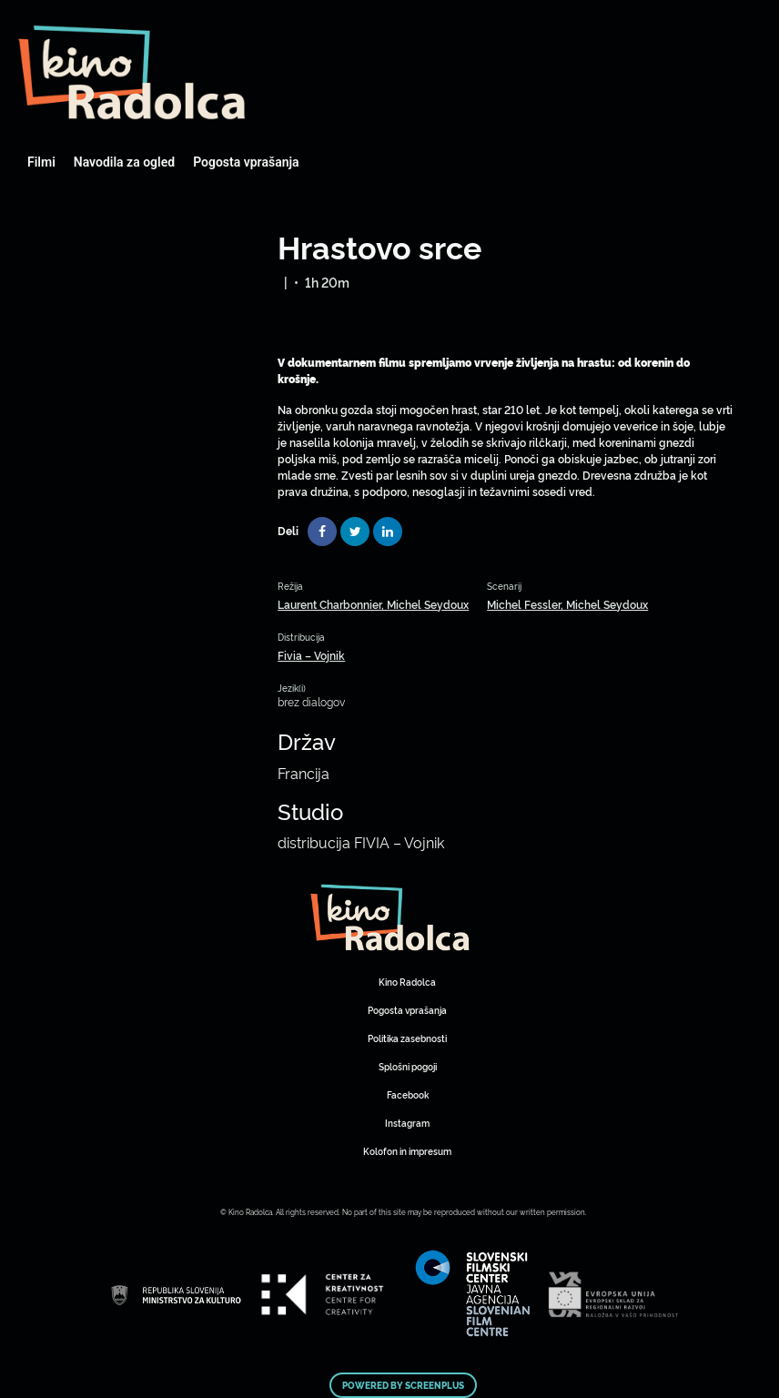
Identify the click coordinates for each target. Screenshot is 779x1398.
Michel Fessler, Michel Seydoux (567, 604)
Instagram (407, 1123)
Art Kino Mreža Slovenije (132, 73)
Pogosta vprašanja (245, 162)
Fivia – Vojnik (311, 655)
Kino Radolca (407, 982)
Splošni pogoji (408, 1066)
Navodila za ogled (124, 162)
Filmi (41, 162)
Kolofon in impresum (407, 1151)
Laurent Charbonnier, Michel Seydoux (373, 604)
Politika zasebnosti (407, 1038)
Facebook (408, 1094)
